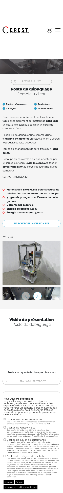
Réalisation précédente (33, 381)
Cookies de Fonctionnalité (33, 431)
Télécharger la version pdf (31, 223)
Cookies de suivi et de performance (33, 446)
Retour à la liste (31, 81)
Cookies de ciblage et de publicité (33, 466)
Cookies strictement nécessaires (33, 421)
